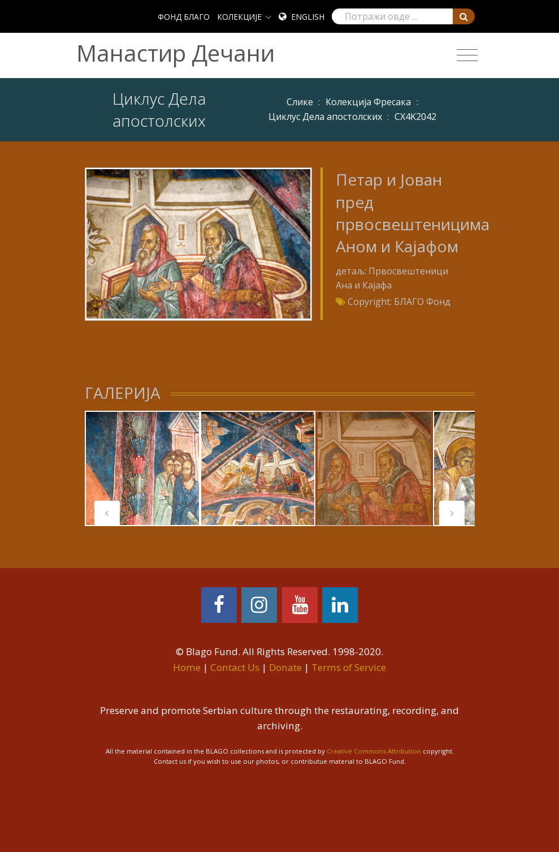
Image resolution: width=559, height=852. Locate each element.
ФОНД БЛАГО (184, 16)
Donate (285, 667)
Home (187, 667)
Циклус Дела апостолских (325, 116)
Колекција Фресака (368, 102)
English (307, 16)
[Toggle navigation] (467, 55)
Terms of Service (348, 667)
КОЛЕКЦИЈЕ (239, 16)
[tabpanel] (142, 468)
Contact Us (234, 667)
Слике (300, 102)
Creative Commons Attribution (374, 751)
